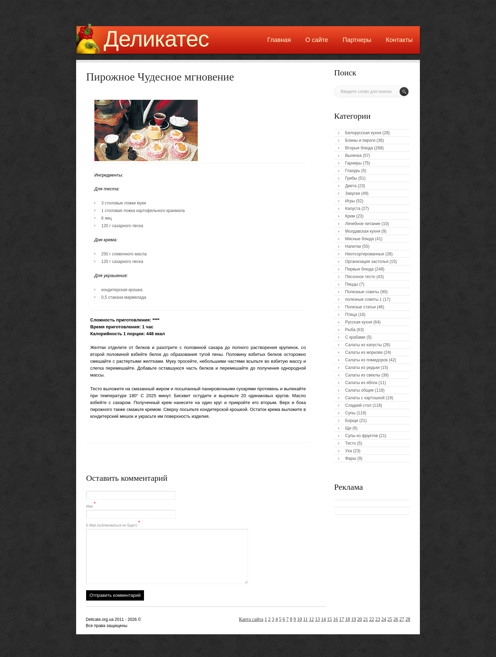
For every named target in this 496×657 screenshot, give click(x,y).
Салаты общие (359, 390)
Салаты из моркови (364, 352)
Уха (348, 450)
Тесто (350, 443)
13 (317, 619)
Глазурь (352, 170)
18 (347, 619)
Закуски (352, 193)
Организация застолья (366, 261)
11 (305, 619)
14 (323, 619)
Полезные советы (362, 291)
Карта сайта (251, 619)
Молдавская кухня (362, 231)
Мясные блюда (359, 238)
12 (311, 619)
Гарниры (353, 163)
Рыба (350, 329)
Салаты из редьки (362, 367)
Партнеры (357, 39)
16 (335, 619)
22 (371, 619)
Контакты (399, 39)
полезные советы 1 (363, 299)
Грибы (351, 178)
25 (390, 619)
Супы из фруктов (361, 435)
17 (341, 619)
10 (299, 619)
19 (353, 619)
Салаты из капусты (363, 344)
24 (383, 619)
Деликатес (156, 38)
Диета (350, 185)
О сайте (316, 39)
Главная (279, 39)
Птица (351, 314)
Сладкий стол (358, 405)
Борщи (351, 420)
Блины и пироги (360, 140)
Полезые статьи (360, 307)
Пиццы (351, 284)
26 (395, 619)
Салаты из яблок (361, 382)
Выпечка (353, 155)
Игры (350, 201)
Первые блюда (359, 269)
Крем (350, 216)
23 (377, 619)
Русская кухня (358, 322)
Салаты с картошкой (365, 397)
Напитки (353, 246)
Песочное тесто (360, 276)
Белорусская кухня (363, 132)
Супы (350, 413)
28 (407, 619)
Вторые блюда (359, 148)
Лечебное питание (362, 223)
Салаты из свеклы (362, 375)
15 (329, 619)
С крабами (355, 337)
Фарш (350, 458)
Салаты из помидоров (366, 360)
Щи (348, 428)
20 (359, 619)
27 (402, 619)
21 (365, 619)
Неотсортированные (364, 254)
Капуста (352, 208)
